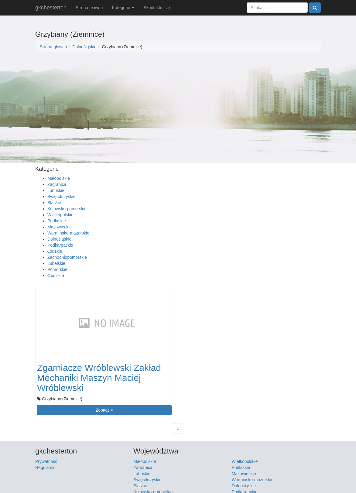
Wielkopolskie (60, 214)
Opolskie (55, 275)
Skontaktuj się (156, 7)
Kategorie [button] (123, 7)
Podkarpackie (60, 245)
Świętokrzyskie (61, 196)
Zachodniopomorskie (67, 257)
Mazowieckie (59, 226)
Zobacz (104, 410)
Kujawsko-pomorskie (67, 208)
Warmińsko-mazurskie (68, 233)
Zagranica (56, 184)
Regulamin (45, 467)
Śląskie (54, 202)
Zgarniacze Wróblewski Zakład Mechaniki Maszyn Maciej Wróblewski (99, 378)
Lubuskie (55, 190)
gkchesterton (51, 8)
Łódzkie (54, 251)
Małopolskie (58, 178)
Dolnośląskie (84, 46)
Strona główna (89, 7)
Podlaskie (56, 220)
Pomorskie (57, 269)
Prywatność (46, 461)
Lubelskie (56, 263)
